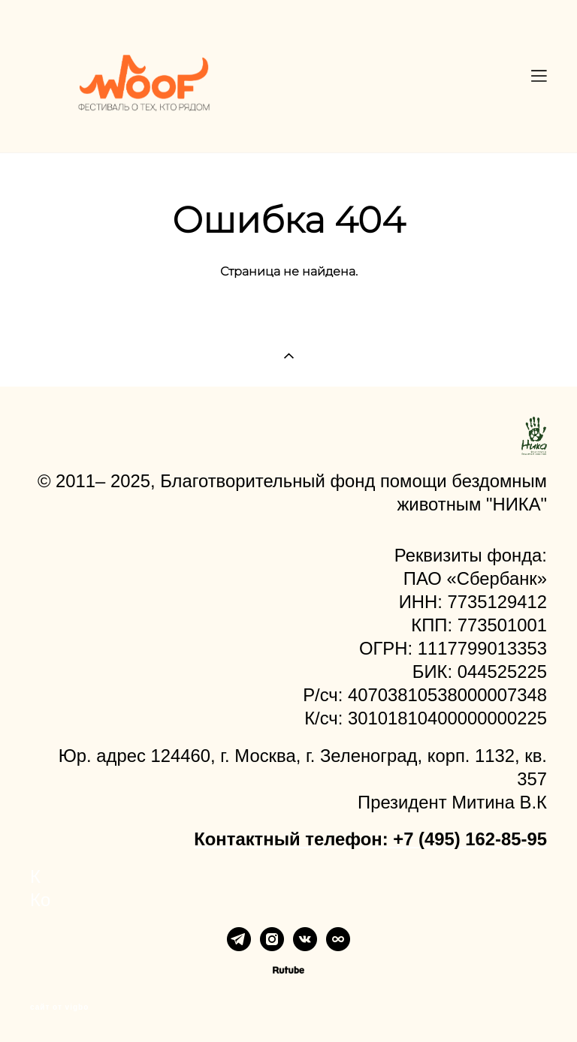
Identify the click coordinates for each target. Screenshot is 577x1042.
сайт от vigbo (59, 1007)
